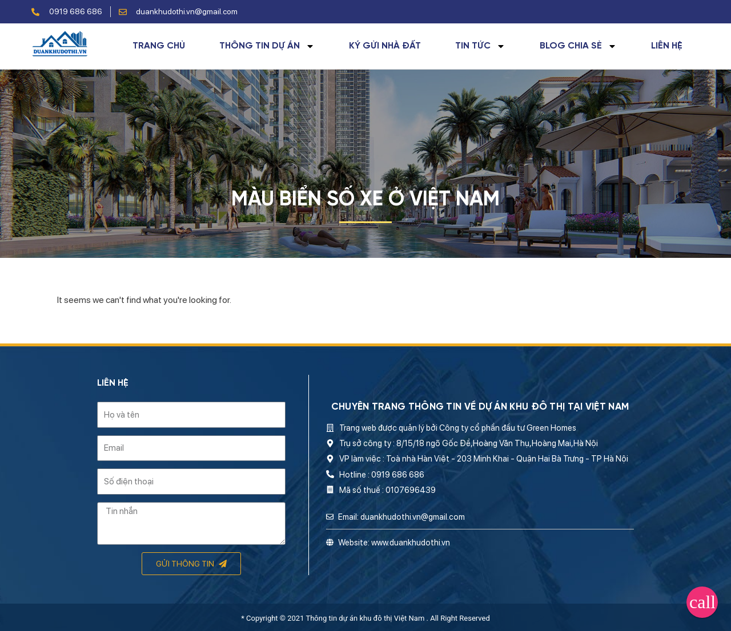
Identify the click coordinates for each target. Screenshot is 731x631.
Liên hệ (666, 46)
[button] (702, 602)
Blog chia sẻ (578, 46)
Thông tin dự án (267, 46)
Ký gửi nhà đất (385, 46)
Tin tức (480, 46)
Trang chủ (158, 46)
